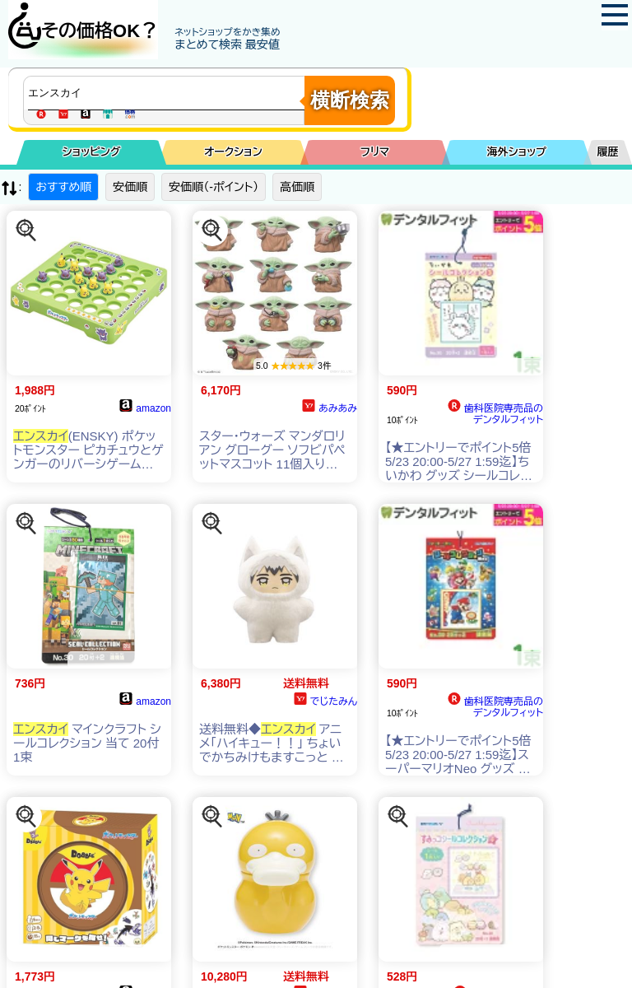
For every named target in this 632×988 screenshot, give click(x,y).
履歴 (608, 152)
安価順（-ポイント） (213, 186)
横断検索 (349, 100)
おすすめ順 (63, 186)
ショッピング (92, 152)
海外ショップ (516, 152)
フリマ (374, 152)
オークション (233, 152)
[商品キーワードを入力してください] (168, 93)
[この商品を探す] (26, 230)
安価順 (130, 186)
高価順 (297, 186)
